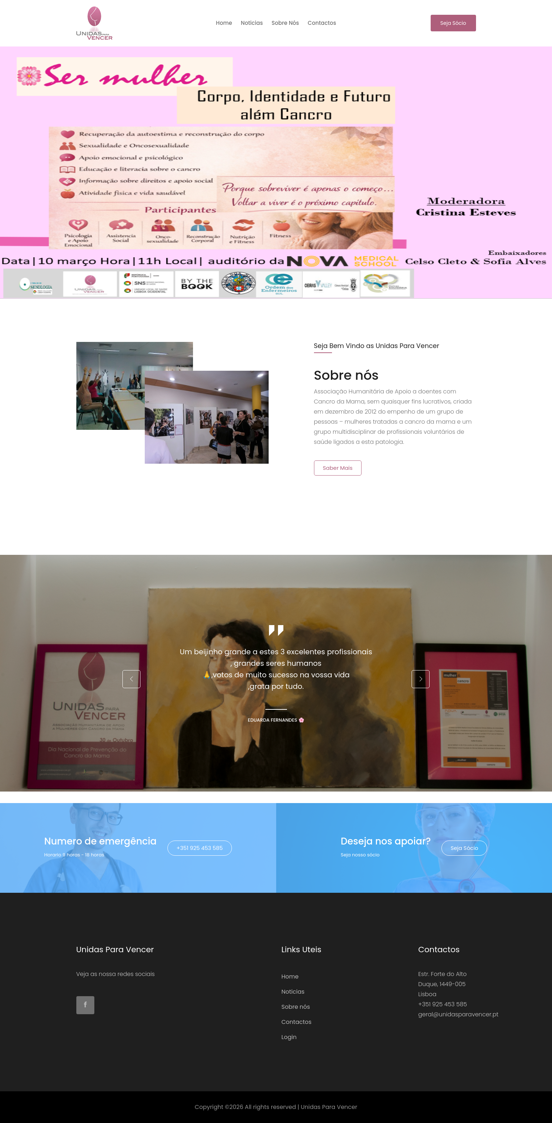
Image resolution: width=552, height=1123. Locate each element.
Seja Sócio (453, 23)
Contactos (322, 23)
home (224, 23)
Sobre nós (285, 23)
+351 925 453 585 (199, 848)
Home (290, 976)
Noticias (252, 23)
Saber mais (338, 468)
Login (289, 1037)
